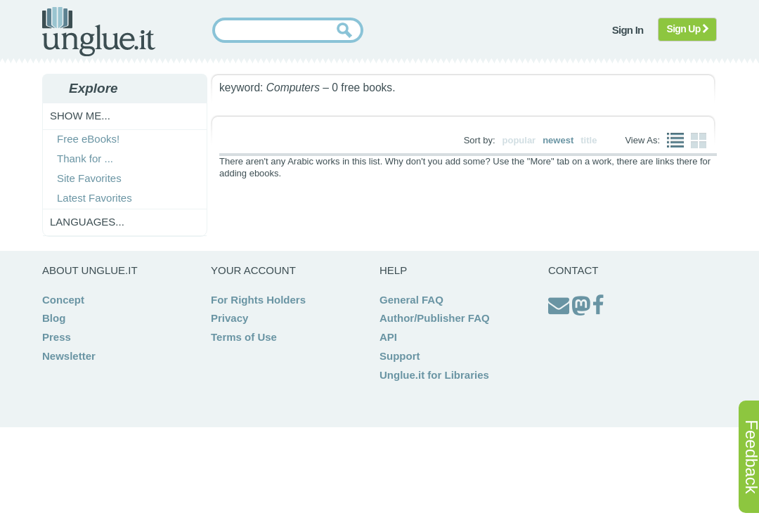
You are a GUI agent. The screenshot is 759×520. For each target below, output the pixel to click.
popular (519, 140)
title (588, 140)
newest (558, 140)
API (388, 337)
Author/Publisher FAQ (434, 318)
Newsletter (69, 356)
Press (56, 337)
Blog (53, 318)
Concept (63, 300)
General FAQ (411, 300)
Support (399, 356)
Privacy (229, 318)
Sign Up (687, 28)
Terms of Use (244, 337)
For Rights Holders (258, 300)
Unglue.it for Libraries (434, 375)
